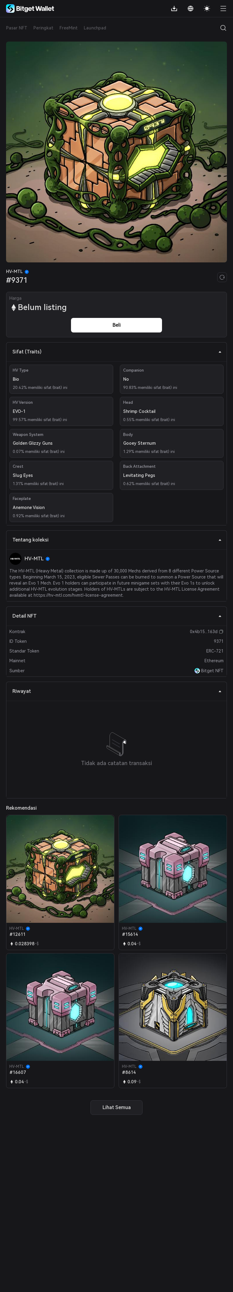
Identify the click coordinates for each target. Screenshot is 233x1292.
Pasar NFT (16, 27)
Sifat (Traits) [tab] (117, 352)
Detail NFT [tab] (117, 616)
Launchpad (95, 27)
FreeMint (68, 27)
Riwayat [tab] (117, 691)
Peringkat (43, 27)
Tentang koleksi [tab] (117, 540)
